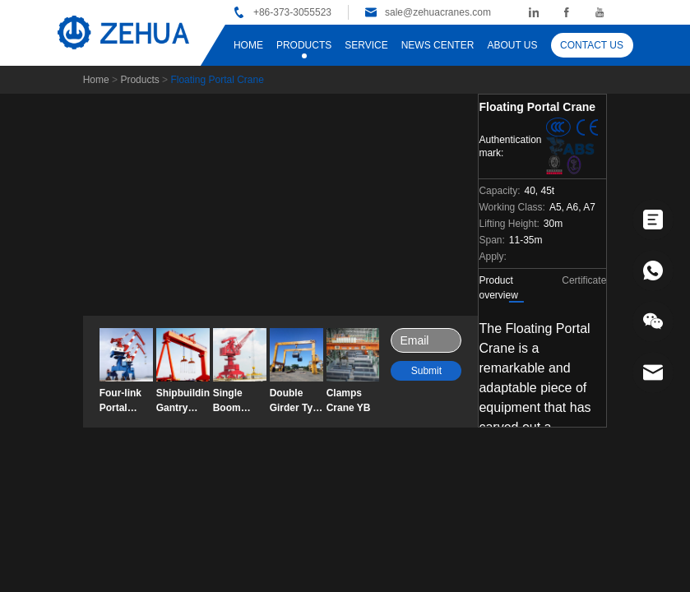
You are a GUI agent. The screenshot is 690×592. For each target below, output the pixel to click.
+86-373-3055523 (292, 12)
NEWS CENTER (438, 45)
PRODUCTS (303, 45)
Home (96, 80)
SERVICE (366, 45)
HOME (248, 45)
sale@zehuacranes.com (438, 12)
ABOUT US (512, 45)
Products (139, 80)
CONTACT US (591, 45)
